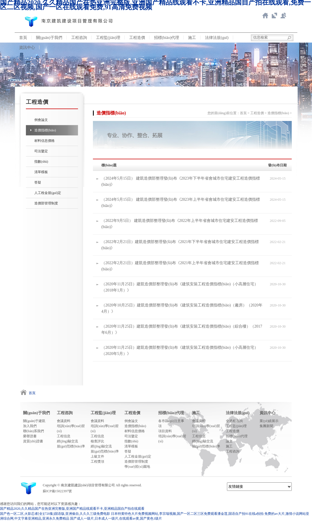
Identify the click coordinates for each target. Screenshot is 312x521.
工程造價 (137, 38)
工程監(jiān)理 (108, 38)
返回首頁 (265, 15)
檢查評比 (97, 441)
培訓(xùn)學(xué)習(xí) (71, 428)
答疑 (37, 182)
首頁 (23, 38)
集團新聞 (266, 426)
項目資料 (165, 431)
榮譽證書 (30, 436)
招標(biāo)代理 (166, 38)
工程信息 (63, 436)
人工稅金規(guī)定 (47, 193)
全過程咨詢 (234, 421)
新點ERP (283, 15)
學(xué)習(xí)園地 (137, 467)
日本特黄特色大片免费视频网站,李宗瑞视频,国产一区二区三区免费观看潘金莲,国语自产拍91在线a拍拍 (187, 514)
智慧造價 (274, 15)
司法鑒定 (41, 151)
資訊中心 (27, 47)
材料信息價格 (44, 141)
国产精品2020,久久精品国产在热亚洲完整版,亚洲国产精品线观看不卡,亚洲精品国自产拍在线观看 (72, 509)
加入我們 (30, 426)
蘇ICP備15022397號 (57, 491)
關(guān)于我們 (49, 38)
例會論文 (41, 120)
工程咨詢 (79, 38)
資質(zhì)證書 (33, 441)
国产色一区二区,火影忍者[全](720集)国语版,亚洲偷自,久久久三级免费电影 (55, 514)
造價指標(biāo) (45, 130)
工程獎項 (97, 461)
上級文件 (97, 456)
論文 (229, 441)
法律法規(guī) (216, 38)
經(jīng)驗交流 (67, 441)
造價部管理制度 (46, 203)
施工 (192, 38)
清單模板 (41, 172)
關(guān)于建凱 (34, 421)
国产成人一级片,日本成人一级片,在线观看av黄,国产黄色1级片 (116, 518)
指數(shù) (41, 162)
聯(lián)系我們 (33, 431)
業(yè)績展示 (269, 421)
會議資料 (63, 421)
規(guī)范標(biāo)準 (71, 446)
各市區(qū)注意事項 (171, 423)
